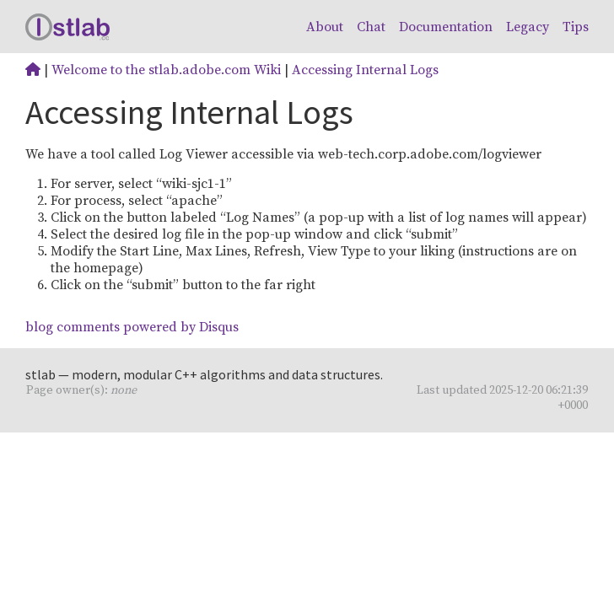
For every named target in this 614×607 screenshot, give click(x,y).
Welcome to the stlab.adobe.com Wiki (166, 70)
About (324, 27)
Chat (371, 27)
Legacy (527, 27)
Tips (576, 27)
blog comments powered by (132, 327)
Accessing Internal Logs (365, 70)
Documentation (446, 27)
